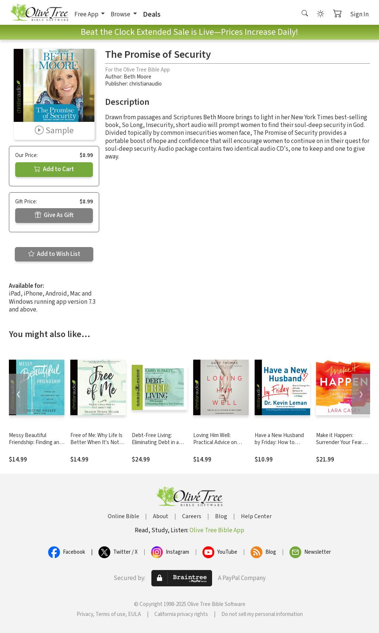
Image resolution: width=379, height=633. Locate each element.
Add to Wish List (54, 254)
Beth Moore (137, 77)
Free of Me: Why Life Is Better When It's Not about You (96, 442)
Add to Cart (54, 169)
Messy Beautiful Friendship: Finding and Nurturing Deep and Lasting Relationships (35, 446)
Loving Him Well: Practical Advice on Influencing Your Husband (215, 446)
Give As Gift (54, 215)
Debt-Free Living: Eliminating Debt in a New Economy (155, 442)
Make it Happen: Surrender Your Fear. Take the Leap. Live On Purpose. (342, 446)
